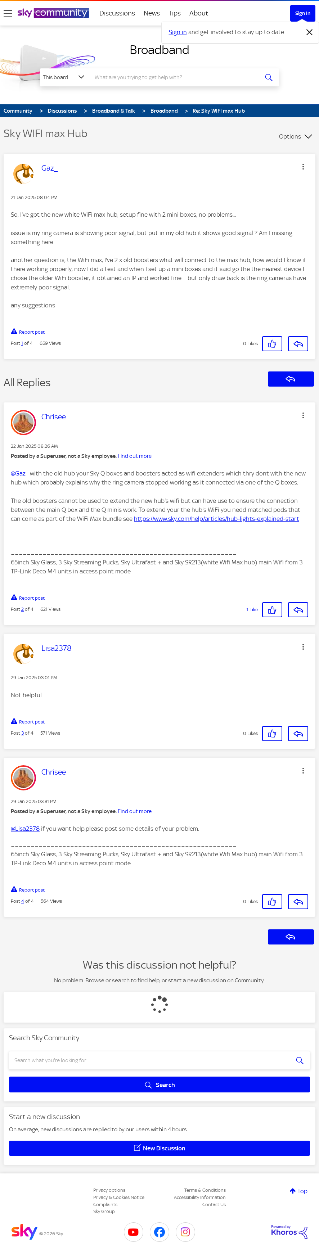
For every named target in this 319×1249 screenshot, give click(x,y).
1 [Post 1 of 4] (22, 343)
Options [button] (290, 136)
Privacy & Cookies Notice (118, 1197)
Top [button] (302, 1191)
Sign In (302, 13)
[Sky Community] (53, 13)
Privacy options (109, 1190)
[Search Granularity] (64, 77)
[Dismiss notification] (309, 32)
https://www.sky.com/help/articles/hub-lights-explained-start (216, 518)
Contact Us (214, 1204)
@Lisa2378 (25, 828)
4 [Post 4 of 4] (22, 901)
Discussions (117, 13)
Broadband (159, 49)
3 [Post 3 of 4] (22, 733)
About (198, 13)
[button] (303, 167)
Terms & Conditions (205, 1190)
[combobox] (174, 77)
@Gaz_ (19, 473)
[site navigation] (8, 13)
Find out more (135, 456)
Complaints (105, 1204)
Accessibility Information (200, 1197)
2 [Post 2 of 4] (22, 609)
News (152, 13)
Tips (175, 13)
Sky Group (104, 1211)
